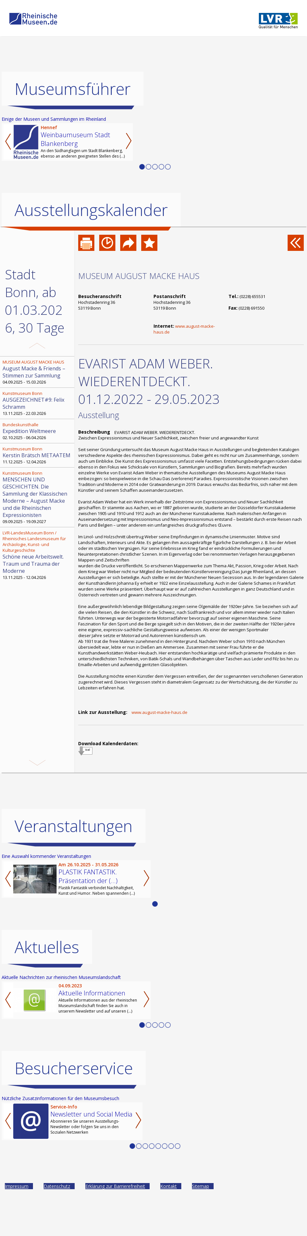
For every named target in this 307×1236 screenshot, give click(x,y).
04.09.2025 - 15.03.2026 (38, 372)
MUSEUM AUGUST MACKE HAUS (138, 275)
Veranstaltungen (73, 826)
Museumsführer (73, 89)
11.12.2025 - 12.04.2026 (38, 455)
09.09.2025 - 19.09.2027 (38, 497)
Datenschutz (57, 1186)
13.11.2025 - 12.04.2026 (38, 555)
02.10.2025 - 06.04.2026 (38, 431)
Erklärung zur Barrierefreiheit (115, 1186)
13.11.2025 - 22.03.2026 (38, 403)
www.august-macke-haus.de (159, 712)
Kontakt (168, 1186)
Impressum (16, 1186)
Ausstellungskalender (91, 210)
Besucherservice (74, 1068)
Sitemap (200, 1186)
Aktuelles (47, 947)
